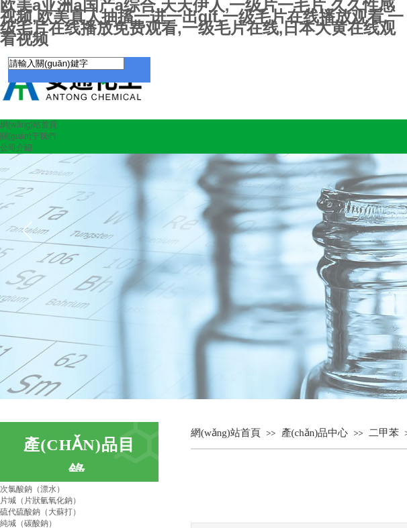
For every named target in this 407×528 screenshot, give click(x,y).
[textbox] (66, 63)
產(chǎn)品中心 (315, 432)
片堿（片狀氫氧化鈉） (40, 500)
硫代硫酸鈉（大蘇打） (40, 512)
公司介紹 (16, 147)
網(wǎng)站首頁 (28, 124)
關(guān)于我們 (28, 136)
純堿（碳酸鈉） (28, 523)
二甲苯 (384, 432)
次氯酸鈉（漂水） (32, 489)
